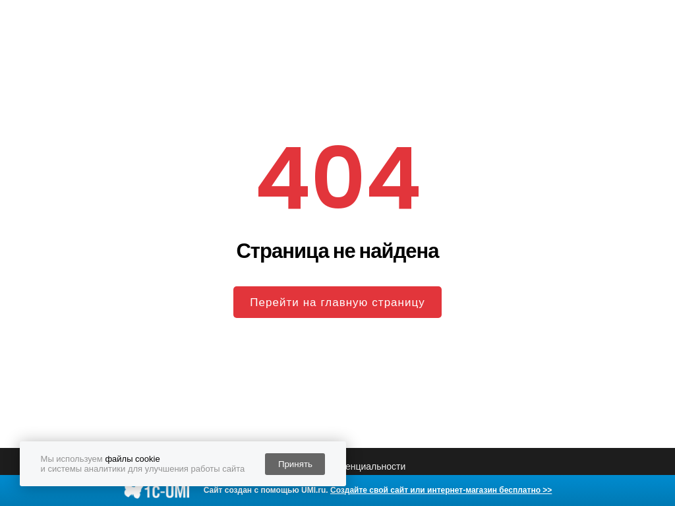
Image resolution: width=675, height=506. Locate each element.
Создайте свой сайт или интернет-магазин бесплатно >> (441, 490)
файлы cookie (132, 459)
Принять (295, 464)
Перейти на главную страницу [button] (337, 302)
